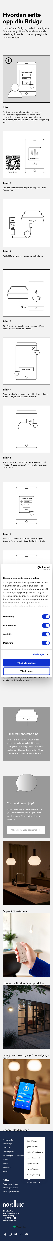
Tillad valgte (26, 671)
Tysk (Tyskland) (32, 1146)
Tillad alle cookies (26, 663)
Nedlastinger (7, 1143)
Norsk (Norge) (32, 1141)
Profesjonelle (8, 1140)
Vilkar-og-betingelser (11, 1191)
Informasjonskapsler (10, 1188)
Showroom (7, 1167)
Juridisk (6, 1180)
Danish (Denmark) (33, 1175)
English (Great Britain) (35, 1152)
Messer (5, 1171)
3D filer (5, 1159)
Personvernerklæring (10, 1184)
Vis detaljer (38, 654)
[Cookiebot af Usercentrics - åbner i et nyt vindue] (38, 568)
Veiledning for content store (13, 1155)
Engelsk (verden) (33, 1163)
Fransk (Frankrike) (33, 1158)
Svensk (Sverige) (33, 1169)
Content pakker (8, 1151)
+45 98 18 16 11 (9, 1218)
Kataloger (6, 1147)
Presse (5, 1163)
